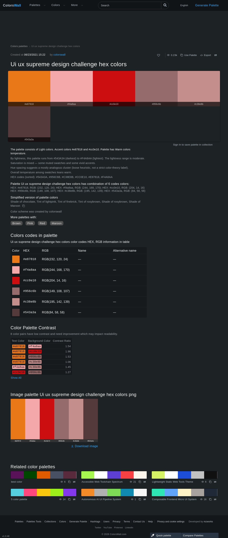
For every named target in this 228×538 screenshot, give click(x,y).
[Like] (158, 55)
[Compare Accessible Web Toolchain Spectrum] (144, 482)
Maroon (57, 223)
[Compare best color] (74, 482)
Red (42, 223)
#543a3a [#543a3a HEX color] (16, 310)
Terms (127, 521)
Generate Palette (207, 5)
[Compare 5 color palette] (74, 499)
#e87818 (29, 259)
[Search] (133, 5)
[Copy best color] (69, 482)
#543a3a (29, 312)
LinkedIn (129, 527)
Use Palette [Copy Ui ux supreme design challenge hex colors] (188, 55)
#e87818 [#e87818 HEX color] (16, 257)
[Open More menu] (44, 5)
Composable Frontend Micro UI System (174, 499)
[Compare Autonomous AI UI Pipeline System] (144, 499)
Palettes (35, 5)
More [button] (74, 5)
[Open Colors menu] (64, 5)
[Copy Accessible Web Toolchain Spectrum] (139, 482)
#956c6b (29, 291)
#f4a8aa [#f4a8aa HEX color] (16, 267)
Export (205, 55)
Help (150, 521)
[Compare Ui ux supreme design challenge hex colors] (215, 55)
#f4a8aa (29, 270)
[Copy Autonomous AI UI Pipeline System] (139, 499)
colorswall (60, 54)
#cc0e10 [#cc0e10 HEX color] (16, 278)
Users (106, 521)
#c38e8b (29, 302)
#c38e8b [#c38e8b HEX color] (16, 299)
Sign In (177, 144)
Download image (84, 446)
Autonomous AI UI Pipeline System (101, 499)
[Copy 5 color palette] (69, 499)
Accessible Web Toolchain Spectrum (102, 481)
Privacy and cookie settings (170, 521)
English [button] (184, 5)
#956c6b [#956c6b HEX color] (16, 288)
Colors (12, 5)
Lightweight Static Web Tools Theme (172, 481)
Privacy (116, 521)
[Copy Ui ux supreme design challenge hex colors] (24, 206)
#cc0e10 (29, 280)
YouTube (107, 527)
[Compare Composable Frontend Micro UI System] (215, 499)
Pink (30, 223)
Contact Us (139, 521)
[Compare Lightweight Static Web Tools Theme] (215, 482)
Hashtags (95, 521)
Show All (16, 377)
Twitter (98, 527)
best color (16, 481)
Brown (16, 223)
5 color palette (19, 499)
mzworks (208, 521)
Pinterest (118, 527)
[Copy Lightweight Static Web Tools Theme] (210, 482)
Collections (50, 521)
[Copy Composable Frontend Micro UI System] (210, 499)
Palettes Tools (34, 521)
